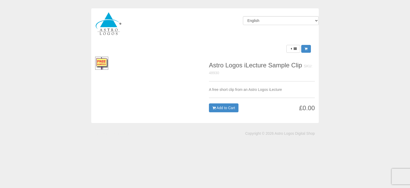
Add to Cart (223, 108)
